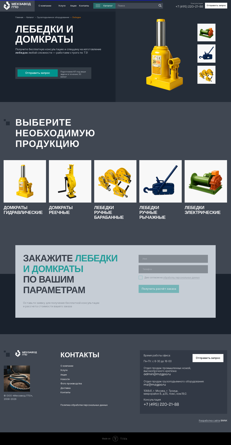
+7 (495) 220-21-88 (189, 6)
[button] (216, 5)
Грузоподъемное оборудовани (52, 17)
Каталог (30, 17)
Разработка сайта (209, 420)
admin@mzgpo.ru (157, 374)
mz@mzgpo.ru (155, 384)
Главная (19, 17)
